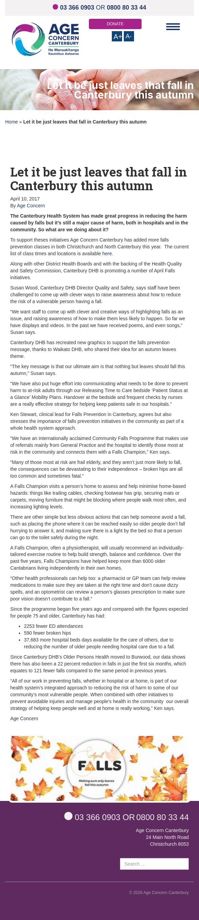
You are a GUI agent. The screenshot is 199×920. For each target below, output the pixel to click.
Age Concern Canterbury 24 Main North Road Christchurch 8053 (162, 837)
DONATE (115, 24)
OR (99, 7)
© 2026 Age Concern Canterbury (159, 892)
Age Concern (31, 205)
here (107, 253)
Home (11, 122)
